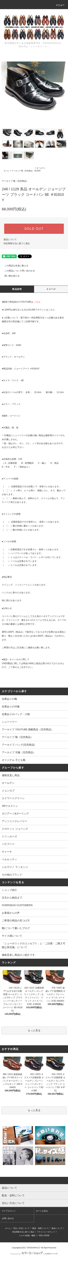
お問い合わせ (8, 1218)
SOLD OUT (34, 229)
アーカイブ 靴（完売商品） (23, 171)
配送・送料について (40, 1228)
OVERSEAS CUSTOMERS (17, 905)
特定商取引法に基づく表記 (17, 243)
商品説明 (17, 289)
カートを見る (42, 1211)
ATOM (46, 1236)
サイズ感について (12, 935)
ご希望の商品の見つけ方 (16, 920)
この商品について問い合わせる (17, 270)
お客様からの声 (11, 912)
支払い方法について (21, 1228)
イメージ (51, 289)
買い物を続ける (10, 276)
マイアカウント (9, 1211)
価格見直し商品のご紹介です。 (19, 954)
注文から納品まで (12, 897)
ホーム (6, 171)
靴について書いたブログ (16, 928)
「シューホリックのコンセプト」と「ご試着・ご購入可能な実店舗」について (33, 945)
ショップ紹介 (9, 889)
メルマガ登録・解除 (27, 1236)
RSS (41, 1236)
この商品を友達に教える (14, 265)
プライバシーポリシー (46, 1232)
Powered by (34, 1254)
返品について (10, 239)
